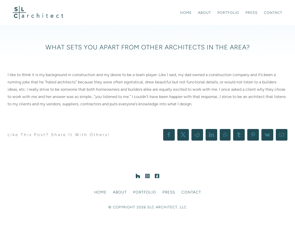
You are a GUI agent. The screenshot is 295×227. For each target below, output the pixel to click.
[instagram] (147, 176)
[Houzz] (138, 176)
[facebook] (157, 176)
